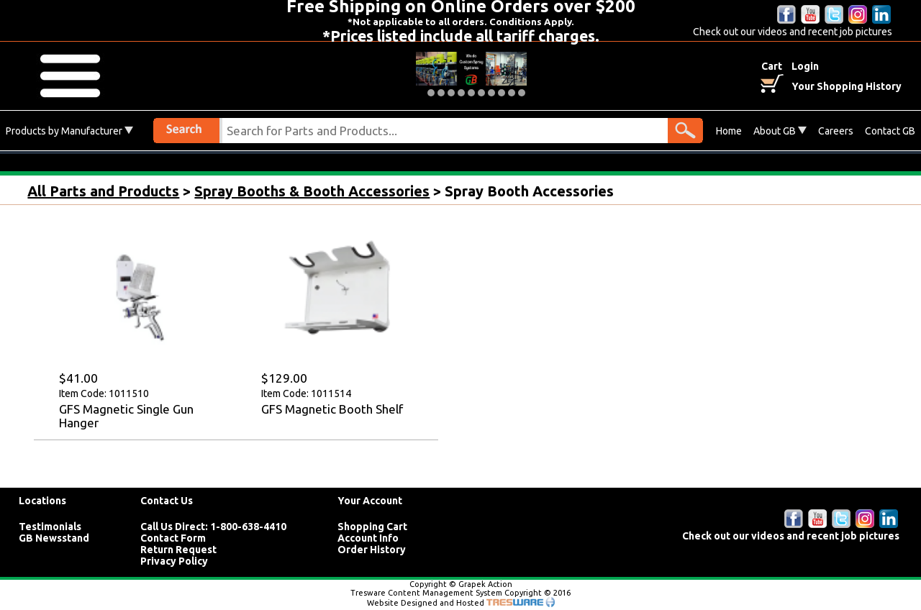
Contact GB (890, 131)
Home (729, 131)
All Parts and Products (103, 191)
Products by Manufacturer (69, 131)
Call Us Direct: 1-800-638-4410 (213, 526)
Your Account (369, 500)
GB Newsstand (54, 538)
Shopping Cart (372, 526)
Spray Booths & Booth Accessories (312, 191)
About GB (780, 131)
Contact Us (166, 500)
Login (805, 66)
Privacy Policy (174, 561)
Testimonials (50, 526)
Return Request (178, 549)
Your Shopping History (846, 86)
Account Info (368, 538)
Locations (42, 500)
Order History (371, 549)
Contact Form (173, 538)
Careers (835, 131)
